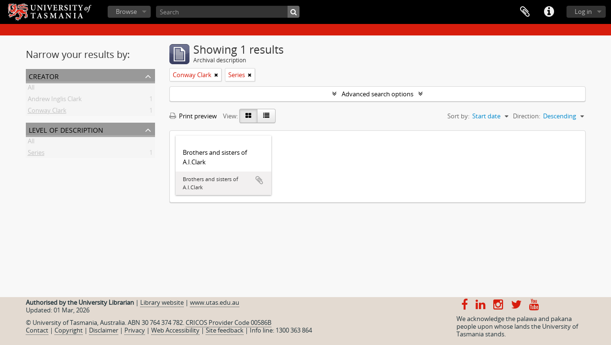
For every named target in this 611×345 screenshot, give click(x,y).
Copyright (69, 330)
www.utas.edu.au (214, 302)
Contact (37, 330)
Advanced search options (377, 94)
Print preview (193, 116)
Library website (162, 302)
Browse (126, 11)
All (31, 89)
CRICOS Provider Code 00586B (228, 322)
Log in (583, 11)
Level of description (66, 129)
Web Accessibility (175, 330)
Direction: (526, 116)
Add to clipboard (259, 180)
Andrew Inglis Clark (55, 100)
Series (36, 154)
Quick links (549, 12)
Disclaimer (103, 330)
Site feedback (225, 330)
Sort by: (458, 116)
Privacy (134, 330)
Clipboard (525, 12)
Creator (44, 75)
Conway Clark (47, 112)
